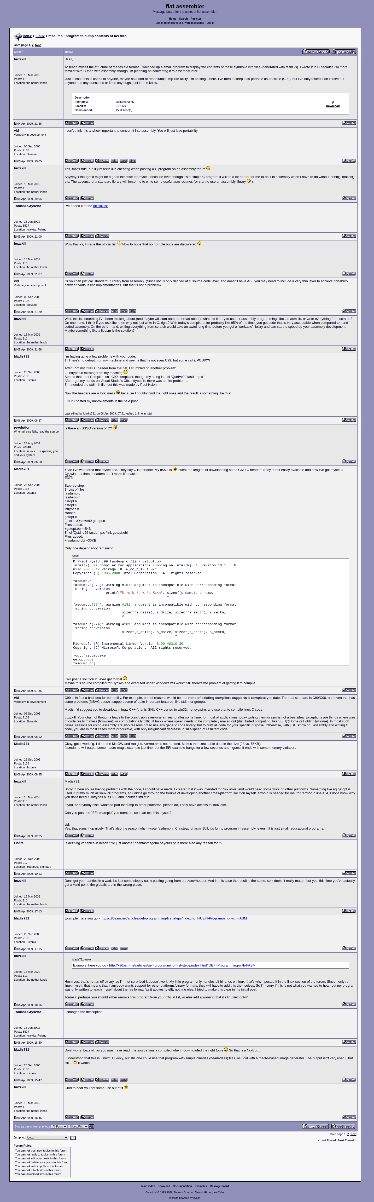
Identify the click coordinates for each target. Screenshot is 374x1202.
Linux (40, 36)
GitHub (208, 1192)
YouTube (219, 1192)
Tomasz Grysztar (183, 1192)
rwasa (196, 1198)
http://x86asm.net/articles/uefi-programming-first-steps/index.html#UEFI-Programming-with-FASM (174, 918)
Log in (210, 22)
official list (100, 206)
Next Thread (346, 1140)
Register (196, 18)
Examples (201, 1186)
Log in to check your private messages (180, 22)
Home (172, 18)
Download (164, 1186)
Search (183, 18)
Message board (219, 1186)
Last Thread (328, 1140)
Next (38, 45)
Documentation (182, 1186)
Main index (148, 1186)
